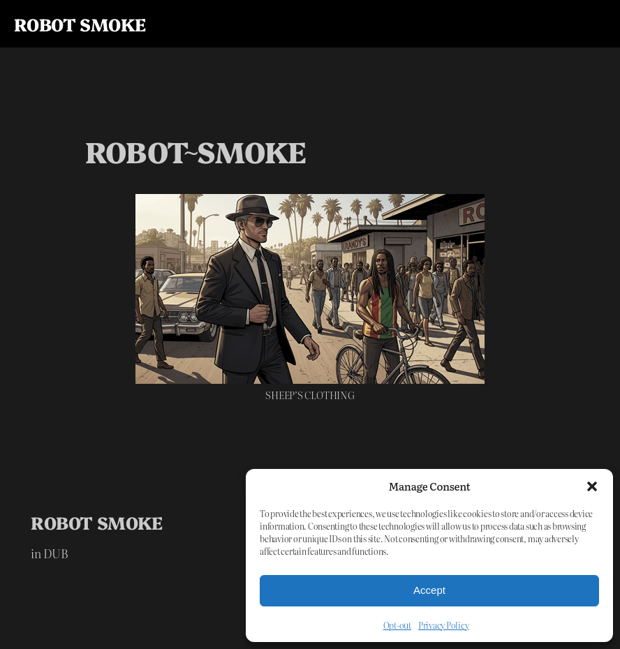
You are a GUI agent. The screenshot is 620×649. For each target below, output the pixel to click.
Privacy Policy (443, 625)
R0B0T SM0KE (79, 24)
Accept (429, 590)
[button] (592, 486)
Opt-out (397, 625)
